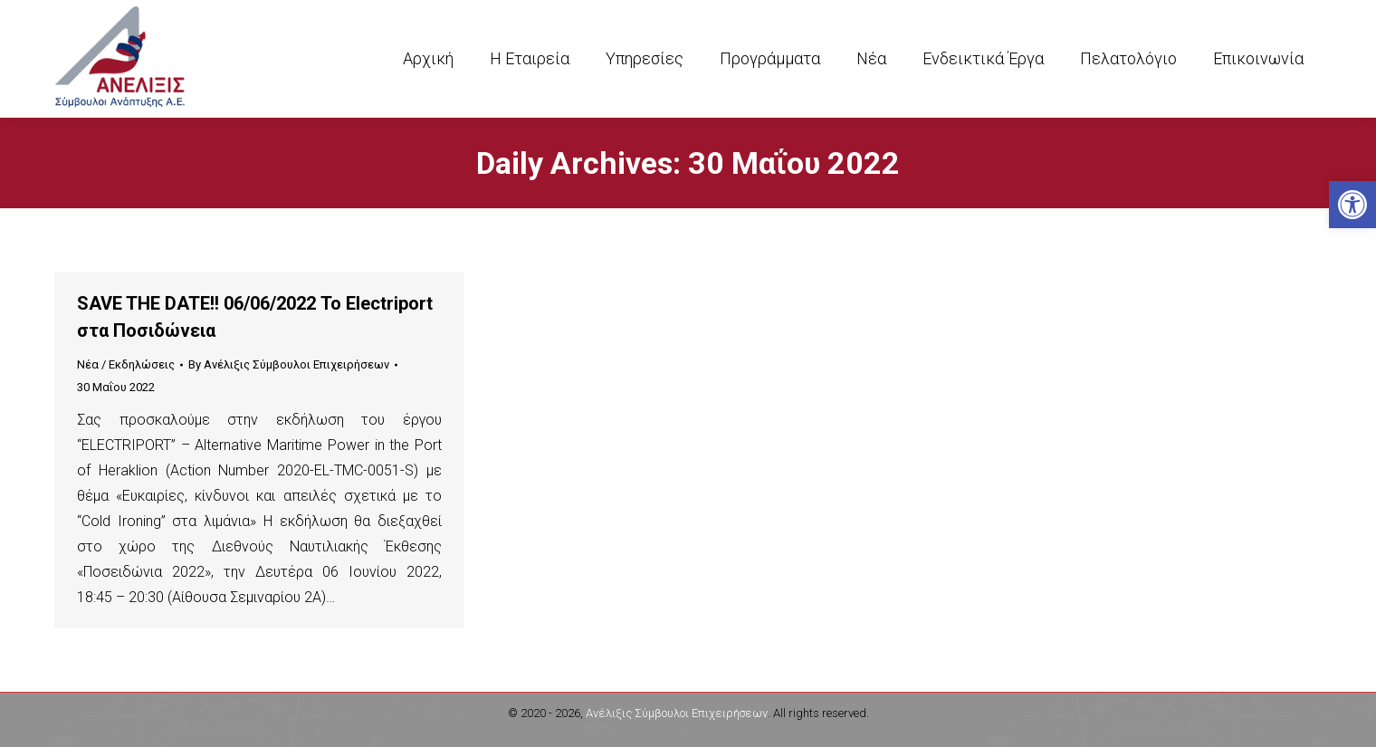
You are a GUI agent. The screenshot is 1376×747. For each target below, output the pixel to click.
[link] (1352, 204)
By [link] (288, 364)
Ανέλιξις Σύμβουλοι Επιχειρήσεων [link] (677, 713)
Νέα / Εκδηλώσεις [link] (126, 364)
